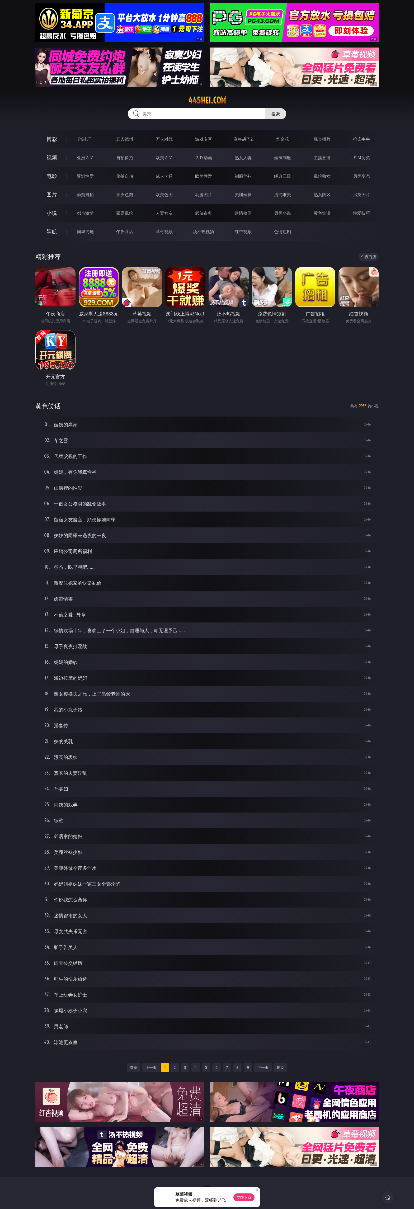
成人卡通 (164, 176)
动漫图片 (203, 194)
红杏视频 (243, 231)
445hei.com (207, 100)
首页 (133, 1067)
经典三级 (282, 176)
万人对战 (164, 139)
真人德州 (124, 139)
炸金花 (282, 139)
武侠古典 (203, 213)
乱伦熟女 (322, 176)
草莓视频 (164, 231)
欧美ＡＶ (164, 157)
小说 (51, 212)
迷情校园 (243, 213)
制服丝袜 (243, 176)
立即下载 (244, 1197)
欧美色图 (164, 194)
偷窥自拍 (85, 194)
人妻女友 (164, 213)
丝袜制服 (282, 157)
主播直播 (322, 157)
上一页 (151, 1067)
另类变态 (361, 176)
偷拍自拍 (124, 176)
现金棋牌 (322, 139)
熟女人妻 (243, 157)
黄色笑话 (322, 213)
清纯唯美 (282, 194)
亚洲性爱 (85, 176)
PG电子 (85, 139)
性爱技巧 (361, 213)
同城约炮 (85, 231)
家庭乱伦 (124, 213)
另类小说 (282, 213)
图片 (51, 194)
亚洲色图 (124, 194)
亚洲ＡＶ (85, 157)
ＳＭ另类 (361, 157)
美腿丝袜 (243, 194)
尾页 (280, 1067)
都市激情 (85, 213)
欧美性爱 (203, 176)
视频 (51, 157)
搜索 (275, 114)
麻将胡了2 (243, 139)
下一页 (263, 1067)
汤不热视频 (203, 231)
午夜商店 (124, 231)
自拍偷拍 (124, 157)
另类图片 (361, 194)
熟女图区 (322, 194)
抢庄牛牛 (361, 139)
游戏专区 (203, 139)
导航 (51, 231)
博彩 (51, 139)
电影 (51, 176)
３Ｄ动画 (203, 157)
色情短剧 (282, 231)
